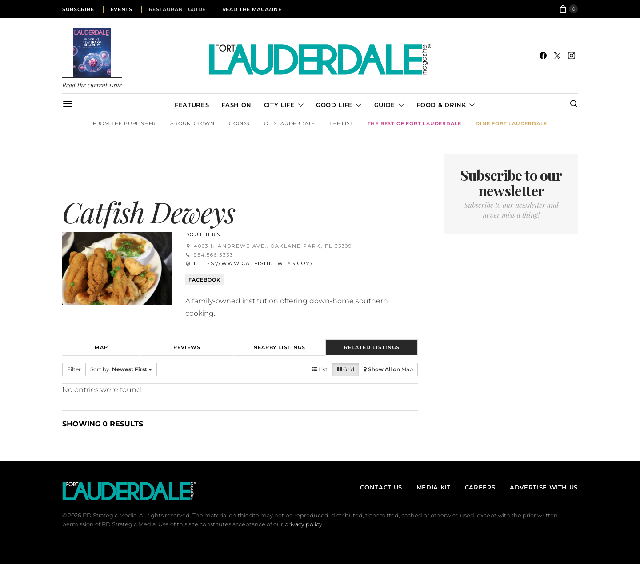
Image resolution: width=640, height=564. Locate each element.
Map (101, 347)
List (320, 369)
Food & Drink (441, 104)
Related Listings (372, 347)
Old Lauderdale (289, 123)
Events (121, 9)
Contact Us (381, 487)
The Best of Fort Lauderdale (415, 123)
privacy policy (303, 524)
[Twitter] (557, 55)
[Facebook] (543, 55)
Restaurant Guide (177, 9)
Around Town (192, 123)
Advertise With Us (544, 487)
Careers (480, 487)
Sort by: (121, 369)
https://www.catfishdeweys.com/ (254, 263)
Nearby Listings (279, 347)
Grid (345, 369)
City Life (279, 104)
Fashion (236, 104)
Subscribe (78, 9)
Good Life (334, 104)
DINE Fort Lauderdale (511, 123)
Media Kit (433, 487)
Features (192, 104)
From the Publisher (124, 123)
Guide (384, 104)
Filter (74, 369)
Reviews (186, 347)
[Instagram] (571, 55)
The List (341, 123)
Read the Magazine (252, 9)
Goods (239, 123)
